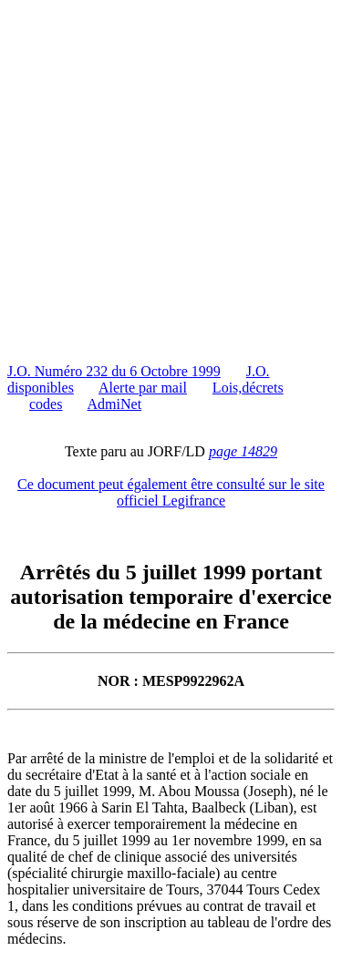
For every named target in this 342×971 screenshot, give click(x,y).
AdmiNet (115, 404)
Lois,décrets (248, 387)
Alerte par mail (142, 387)
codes (45, 404)
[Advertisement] (171, 178)
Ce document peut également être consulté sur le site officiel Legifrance (171, 492)
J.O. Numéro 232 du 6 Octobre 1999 (114, 371)
